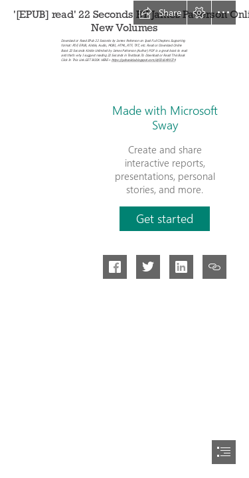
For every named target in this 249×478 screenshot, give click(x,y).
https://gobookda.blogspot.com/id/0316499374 (144, 60)
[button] (160, 13)
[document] (124, 239)
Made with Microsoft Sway (165, 117)
